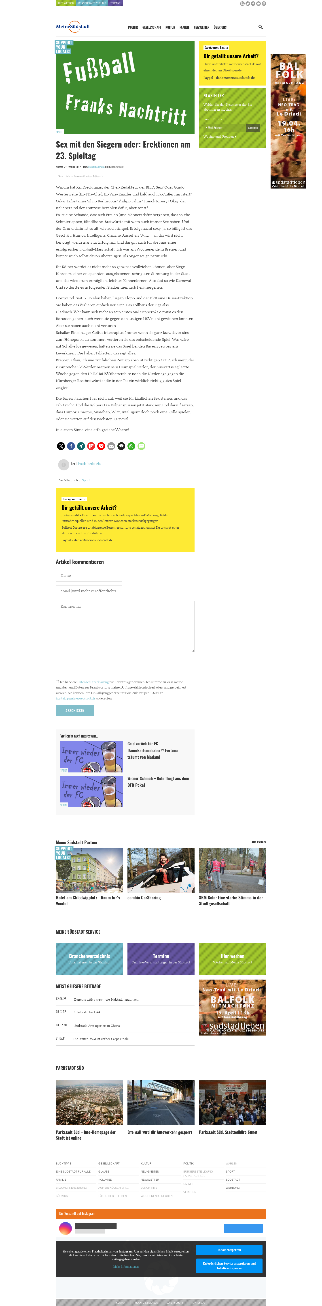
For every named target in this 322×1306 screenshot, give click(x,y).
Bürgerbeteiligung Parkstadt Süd (198, 1173)
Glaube (103, 1171)
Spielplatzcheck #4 (87, 1012)
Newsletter (201, 27)
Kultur (170, 27)
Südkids (62, 1196)
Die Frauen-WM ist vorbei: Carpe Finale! (101, 1039)
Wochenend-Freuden (218, 137)
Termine (115, 3)
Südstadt (233, 1179)
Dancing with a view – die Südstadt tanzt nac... (106, 999)
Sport (59, 132)
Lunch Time (211, 119)
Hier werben (66, 3)
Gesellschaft (151, 27)
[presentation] (90, 667)
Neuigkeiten (150, 1171)
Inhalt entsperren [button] (229, 1250)
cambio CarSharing (144, 898)
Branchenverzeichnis (92, 3)
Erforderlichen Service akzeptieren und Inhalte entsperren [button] (229, 1266)
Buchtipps (63, 1163)
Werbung (233, 1187)
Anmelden (253, 128)
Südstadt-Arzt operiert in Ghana (97, 1026)
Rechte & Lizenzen (146, 1303)
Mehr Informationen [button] (126, 1266)
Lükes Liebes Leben (112, 1196)
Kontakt (121, 1303)
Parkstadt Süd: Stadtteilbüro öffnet (228, 1133)
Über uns (220, 27)
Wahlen (231, 1163)
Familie (184, 27)
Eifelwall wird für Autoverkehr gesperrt (159, 1133)
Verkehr (189, 1192)
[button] (61, 446)
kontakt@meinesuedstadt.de (75, 698)
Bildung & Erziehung (71, 1187)
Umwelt (189, 1184)
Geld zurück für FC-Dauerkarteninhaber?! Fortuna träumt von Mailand (152, 751)
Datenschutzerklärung (93, 682)
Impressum (198, 1303)
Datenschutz (175, 1303)
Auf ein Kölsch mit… (113, 1187)
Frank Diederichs (96, 167)
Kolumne (105, 1179)
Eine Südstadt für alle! (73, 1171)
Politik (133, 27)
